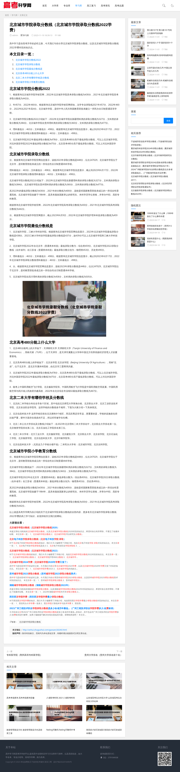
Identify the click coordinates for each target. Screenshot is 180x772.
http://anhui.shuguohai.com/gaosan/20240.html (45, 629)
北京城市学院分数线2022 (28, 59)
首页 (44, 5)
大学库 (55, 5)
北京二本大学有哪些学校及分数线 (32, 77)
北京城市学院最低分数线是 (29, 68)
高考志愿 (119, 5)
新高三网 (48, 762)
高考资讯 (105, 5)
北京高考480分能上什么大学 (30, 73)
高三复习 (91, 5)
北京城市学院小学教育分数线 (30, 82)
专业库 (67, 5)
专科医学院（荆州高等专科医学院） (24, 654)
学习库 (78, 5)
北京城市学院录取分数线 (28, 64)
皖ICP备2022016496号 (62, 762)
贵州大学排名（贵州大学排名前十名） (103, 654)
